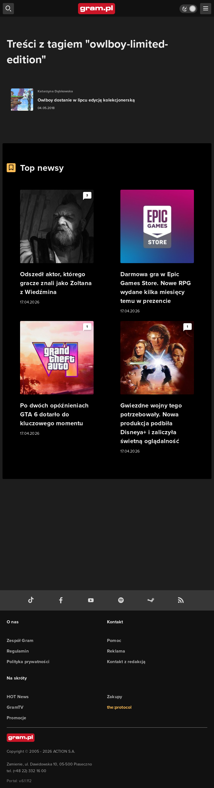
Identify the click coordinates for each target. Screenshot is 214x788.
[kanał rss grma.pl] (181, 600)
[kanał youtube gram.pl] (91, 600)
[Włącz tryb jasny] (188, 8)
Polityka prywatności (28, 661)
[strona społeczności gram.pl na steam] (151, 600)
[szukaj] (8, 8)
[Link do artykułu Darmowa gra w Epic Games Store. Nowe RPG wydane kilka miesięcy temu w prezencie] (157, 252)
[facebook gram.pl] (62, 600)
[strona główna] (97, 8)
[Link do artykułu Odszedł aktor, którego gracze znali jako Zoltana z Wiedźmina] (57, 247)
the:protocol (119, 707)
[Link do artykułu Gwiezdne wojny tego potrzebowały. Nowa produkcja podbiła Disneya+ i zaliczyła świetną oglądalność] (157, 387)
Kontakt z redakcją (126, 661)
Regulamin (18, 651)
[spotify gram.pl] (122, 600)
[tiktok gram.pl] (32, 600)
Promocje (16, 718)
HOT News (18, 696)
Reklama (116, 651)
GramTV (15, 707)
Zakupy (114, 696)
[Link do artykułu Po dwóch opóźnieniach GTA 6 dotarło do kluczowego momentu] (57, 379)
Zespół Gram (20, 640)
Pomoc (114, 640)
